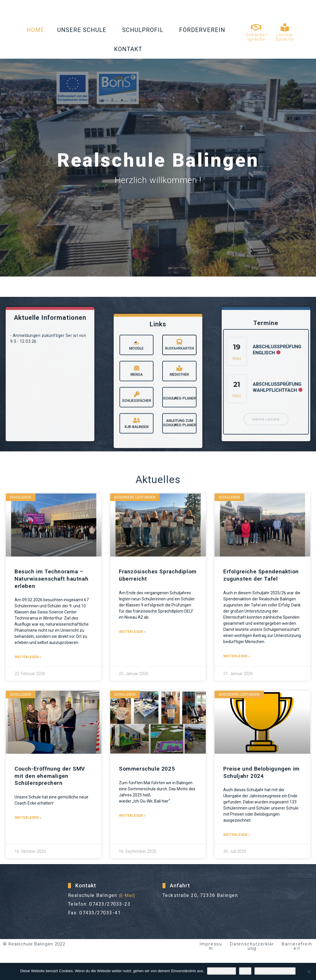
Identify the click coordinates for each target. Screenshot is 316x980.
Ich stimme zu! (221, 971)
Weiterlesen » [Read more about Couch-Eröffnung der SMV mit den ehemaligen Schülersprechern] (28, 824)
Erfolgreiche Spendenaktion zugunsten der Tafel (260, 578)
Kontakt (129, 49)
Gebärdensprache (256, 37)
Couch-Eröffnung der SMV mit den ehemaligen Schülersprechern (51, 781)
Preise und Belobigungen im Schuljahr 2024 (258, 778)
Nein (245, 971)
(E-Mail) (128, 901)
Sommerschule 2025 (148, 774)
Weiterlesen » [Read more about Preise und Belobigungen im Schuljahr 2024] (236, 841)
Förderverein (203, 29)
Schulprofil (144, 29)
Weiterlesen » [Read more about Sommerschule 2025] (132, 822)
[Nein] (309, 971)
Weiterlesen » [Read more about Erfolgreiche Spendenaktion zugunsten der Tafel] (236, 663)
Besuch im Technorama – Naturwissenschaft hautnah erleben (53, 578)
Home (35, 29)
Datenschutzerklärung (252, 952)
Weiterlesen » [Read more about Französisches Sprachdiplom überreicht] (132, 632)
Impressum (211, 952)
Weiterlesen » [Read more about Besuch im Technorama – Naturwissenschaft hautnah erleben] (28, 657)
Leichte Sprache (284, 37)
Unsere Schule (83, 29)
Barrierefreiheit (297, 952)
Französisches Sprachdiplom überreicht (154, 575)
